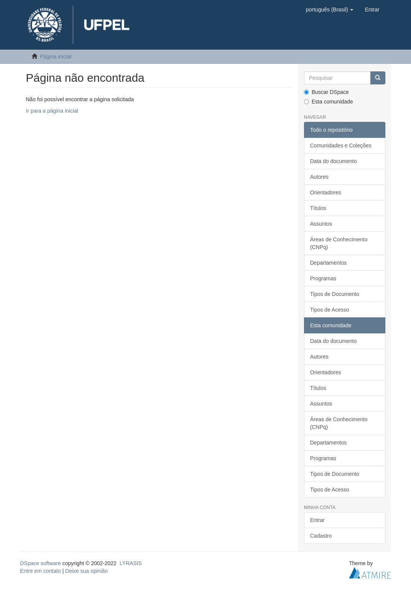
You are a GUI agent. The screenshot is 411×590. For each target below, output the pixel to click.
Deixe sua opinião (86, 571)
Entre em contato (40, 571)
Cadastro (321, 536)
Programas (323, 278)
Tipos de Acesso (329, 310)
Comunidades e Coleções (340, 145)
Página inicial (55, 56)
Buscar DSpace (326, 92)
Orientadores (325, 192)
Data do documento (333, 161)
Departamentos (328, 263)
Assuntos (321, 224)
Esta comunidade (328, 102)
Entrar (317, 520)
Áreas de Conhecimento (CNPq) (338, 243)
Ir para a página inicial (52, 111)
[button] (329, 9)
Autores (319, 177)
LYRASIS (131, 563)
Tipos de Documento (334, 294)
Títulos (318, 208)
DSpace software (40, 563)
